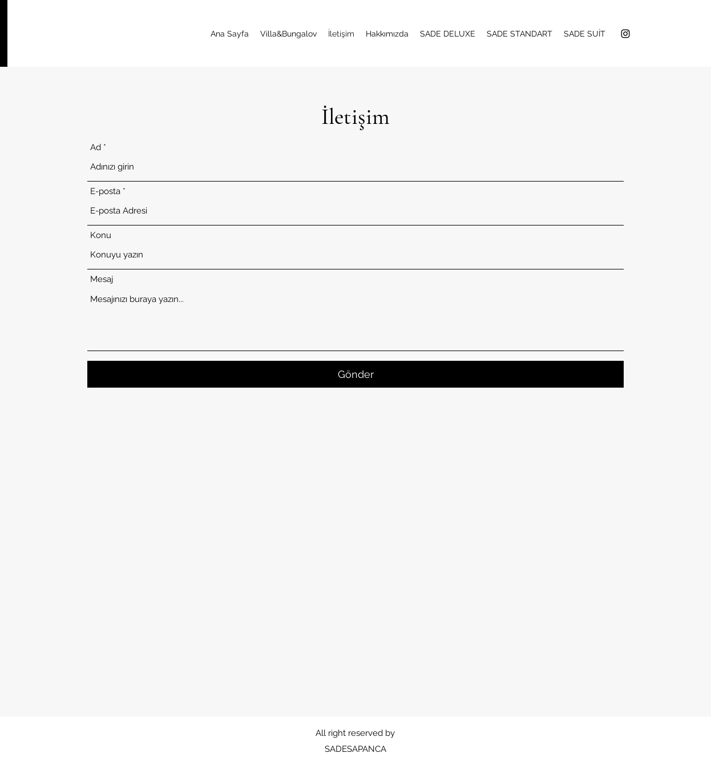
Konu (100, 235)
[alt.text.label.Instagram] (625, 33)
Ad (95, 147)
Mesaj (101, 279)
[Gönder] (355, 374)
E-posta (105, 191)
